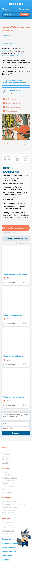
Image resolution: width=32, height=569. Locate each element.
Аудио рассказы (9, 510)
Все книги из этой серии (11, 43)
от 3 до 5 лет (7, 454)
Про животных (8, 522)
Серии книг (7, 555)
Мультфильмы (8, 547)
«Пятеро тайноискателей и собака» (13, 54)
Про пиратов (7, 533)
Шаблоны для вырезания (13, 543)
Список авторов (9, 551)
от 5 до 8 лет (7, 457)
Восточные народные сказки (14, 504)
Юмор (4, 472)
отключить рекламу (26, 21)
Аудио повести (8, 513)
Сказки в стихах (8, 483)
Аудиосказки (26, 9)
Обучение (6, 489)
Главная (7, 9)
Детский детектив (9, 477)
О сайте (5, 559)
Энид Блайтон (7, 36)
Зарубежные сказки (10, 507)
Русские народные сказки (12, 501)
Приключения (8, 480)
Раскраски (6, 539)
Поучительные (8, 530)
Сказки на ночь (8, 528)
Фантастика (7, 475)
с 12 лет (5, 462)
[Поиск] (16, 14)
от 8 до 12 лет (7, 460)
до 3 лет (5, 451)
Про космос (6, 525)
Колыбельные (7, 492)
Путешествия (7, 486)
